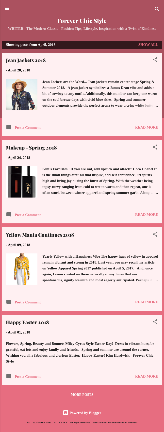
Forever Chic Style (82, 20)
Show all (148, 45)
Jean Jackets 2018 (26, 60)
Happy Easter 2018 (27, 322)
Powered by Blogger (82, 413)
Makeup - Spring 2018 (31, 147)
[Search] (157, 9)
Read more (146, 127)
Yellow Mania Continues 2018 (40, 234)
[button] (155, 60)
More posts (82, 395)
